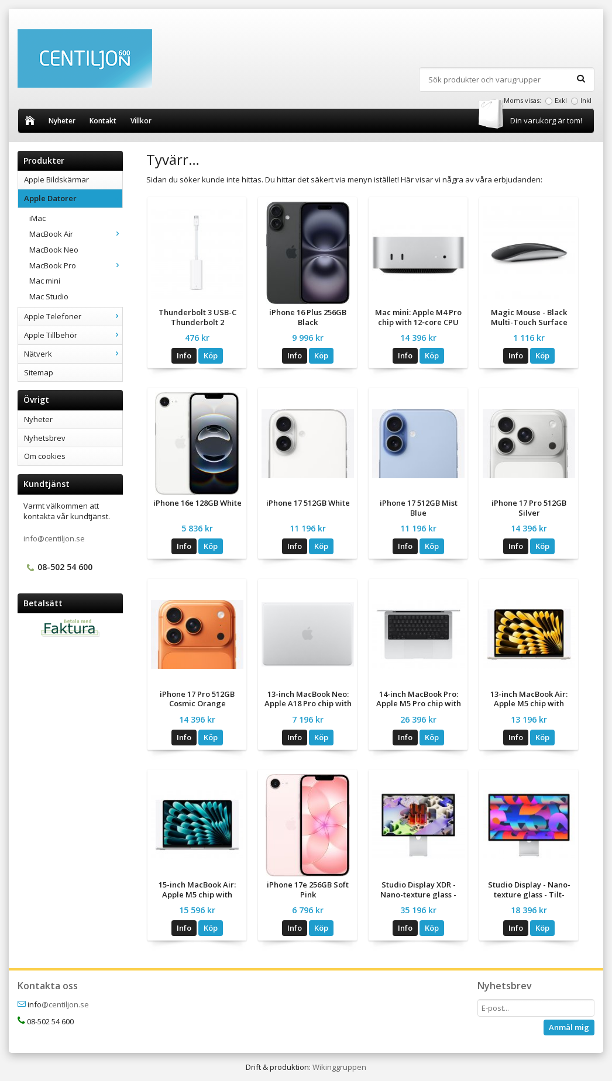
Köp (211, 355)
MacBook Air (76, 234)
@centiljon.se (65, 1004)
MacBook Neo (53, 249)
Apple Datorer (73, 198)
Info (184, 355)
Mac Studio (48, 296)
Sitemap (38, 372)
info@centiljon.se (54, 538)
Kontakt (103, 121)
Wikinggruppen (339, 1067)
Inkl (586, 100)
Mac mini (44, 280)
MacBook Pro (76, 265)
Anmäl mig (569, 1027)
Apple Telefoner (73, 316)
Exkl (561, 100)
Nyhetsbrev (45, 438)
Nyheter (62, 121)
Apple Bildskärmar (56, 179)
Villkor (141, 121)
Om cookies (45, 456)
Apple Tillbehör (73, 335)
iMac (37, 218)
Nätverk (73, 353)
